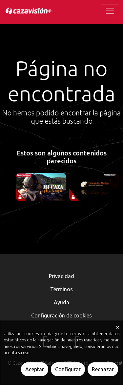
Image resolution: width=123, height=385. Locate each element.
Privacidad (61, 276)
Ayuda (61, 302)
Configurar (68, 369)
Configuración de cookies (61, 315)
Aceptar (34, 369)
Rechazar (103, 369)
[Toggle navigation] (110, 10)
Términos (61, 289)
